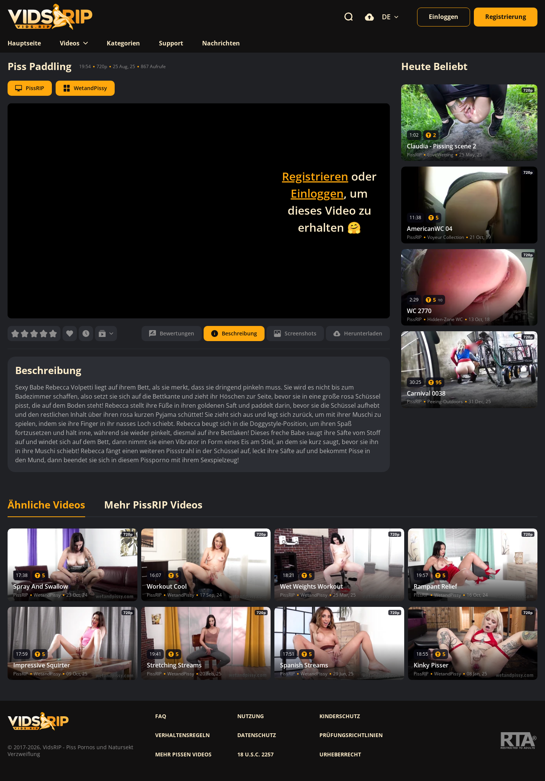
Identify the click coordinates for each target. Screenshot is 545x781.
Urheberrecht (340, 754)
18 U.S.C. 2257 (255, 754)
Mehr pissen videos (183, 754)
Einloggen (317, 193)
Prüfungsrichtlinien (351, 735)
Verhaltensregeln (182, 735)
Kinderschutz (339, 716)
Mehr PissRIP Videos (153, 505)
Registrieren (315, 176)
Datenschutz (256, 735)
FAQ (160, 716)
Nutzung (250, 716)
